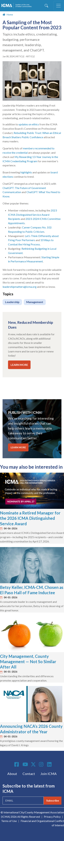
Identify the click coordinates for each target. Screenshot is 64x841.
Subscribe (52, 800)
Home (10, 14)
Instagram (41, 764)
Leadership (12, 302)
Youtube (25, 764)
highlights (26, 172)
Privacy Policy (52, 816)
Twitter (33, 764)
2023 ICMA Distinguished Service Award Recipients (32, 215)
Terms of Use (9, 820)
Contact (29, 774)
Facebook (17, 764)
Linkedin (50, 764)
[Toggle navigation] (58, 5)
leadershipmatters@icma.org (20, 286)
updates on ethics (29, 124)
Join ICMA (48, 774)
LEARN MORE (19, 364)
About (12, 774)
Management (34, 302)
